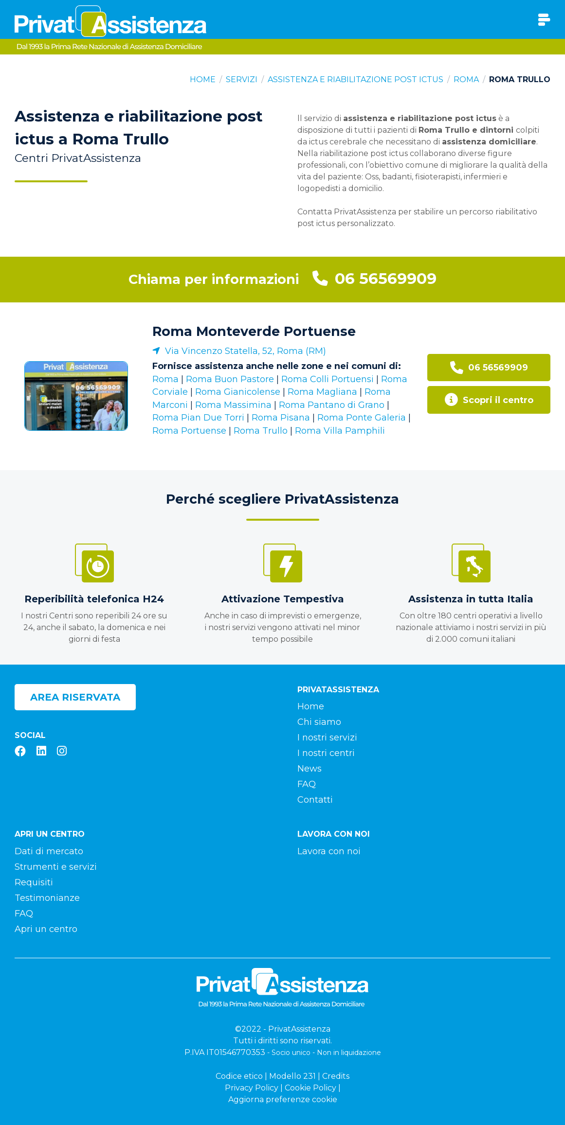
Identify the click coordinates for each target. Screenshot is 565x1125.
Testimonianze (47, 898)
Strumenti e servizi (56, 866)
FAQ (306, 784)
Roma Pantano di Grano (331, 405)
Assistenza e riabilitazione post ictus (355, 79)
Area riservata (75, 697)
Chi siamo (319, 722)
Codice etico (239, 1076)
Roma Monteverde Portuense (254, 331)
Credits (335, 1076)
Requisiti (34, 882)
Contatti (315, 799)
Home (203, 79)
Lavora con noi (329, 851)
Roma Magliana (322, 392)
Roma (466, 79)
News (309, 768)
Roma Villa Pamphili (340, 430)
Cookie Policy (310, 1087)
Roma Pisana (281, 417)
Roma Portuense (189, 430)
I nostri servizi (327, 737)
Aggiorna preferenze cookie (282, 1099)
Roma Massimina (233, 405)
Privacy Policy (251, 1087)
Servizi (241, 79)
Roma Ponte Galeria (361, 417)
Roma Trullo (261, 430)
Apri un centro (46, 929)
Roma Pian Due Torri (198, 417)
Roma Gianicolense (237, 392)
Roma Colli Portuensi (327, 379)
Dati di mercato (49, 851)
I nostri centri (326, 753)
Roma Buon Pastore (230, 379)
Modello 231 (292, 1076)
